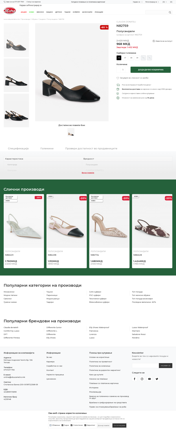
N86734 (95, 252)
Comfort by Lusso (11, 328)
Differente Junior (54, 324)
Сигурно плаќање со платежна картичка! (88, 2)
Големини (47, 145)
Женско (40, 9)
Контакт (50, 367)
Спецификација (18, 145)
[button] (132, 74)
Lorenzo (93, 331)
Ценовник (51, 376)
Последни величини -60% (144, 299)
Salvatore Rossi (139, 331)
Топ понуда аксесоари (142, 295)
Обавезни (56, 425)
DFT (5, 331)
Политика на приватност (100, 358)
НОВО (31, 9)
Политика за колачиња (99, 363)
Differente (51, 331)
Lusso (91, 334)
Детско (58, 9)
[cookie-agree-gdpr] (119, 425)
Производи (25, 16)
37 (125, 54)
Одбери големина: (126, 50)
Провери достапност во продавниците (91, 145)
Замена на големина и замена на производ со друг (109, 394)
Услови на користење (99, 354)
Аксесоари (87, 9)
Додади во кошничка (151, 66)
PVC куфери (94, 292)
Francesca (93, 328)
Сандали (42, 16)
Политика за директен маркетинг (105, 367)
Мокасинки (9, 289)
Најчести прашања (55, 371)
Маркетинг (91, 425)
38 (131, 54)
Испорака (93, 384)
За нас (49, 354)
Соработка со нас (54, 363)
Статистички (78, 425)
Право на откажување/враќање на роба (107, 404)
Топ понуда (137, 289)
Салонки (7, 295)
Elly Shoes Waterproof (99, 324)
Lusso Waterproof (140, 324)
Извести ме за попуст (164, 38)
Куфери (76, 9)
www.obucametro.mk (12, 16)
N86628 (137, 252)
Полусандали (52, 16)
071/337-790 (9, 367)
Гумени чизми (10, 299)
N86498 (52, 252)
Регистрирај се (151, 2)
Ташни (67, 9)
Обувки (35, 16)
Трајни (66, 425)
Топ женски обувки (141, 292)
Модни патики (10, 292)
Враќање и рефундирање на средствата (108, 399)
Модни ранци (52, 295)
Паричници (51, 292)
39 (137, 54)
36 (119, 54)
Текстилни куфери (97, 295)
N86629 (9, 252)
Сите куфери (95, 289)
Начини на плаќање (98, 376)
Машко (49, 9)
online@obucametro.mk (14, 374)
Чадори (50, 299)
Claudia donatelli (11, 324)
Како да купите (96, 371)
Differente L (51, 328)
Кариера (50, 358)
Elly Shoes (51, 334)
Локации (99, 9)
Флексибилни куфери (99, 299)
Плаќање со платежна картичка (103, 380)
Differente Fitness (12, 334)
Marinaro (136, 328)
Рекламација (95, 389)
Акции (24, 9)
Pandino (135, 334)
